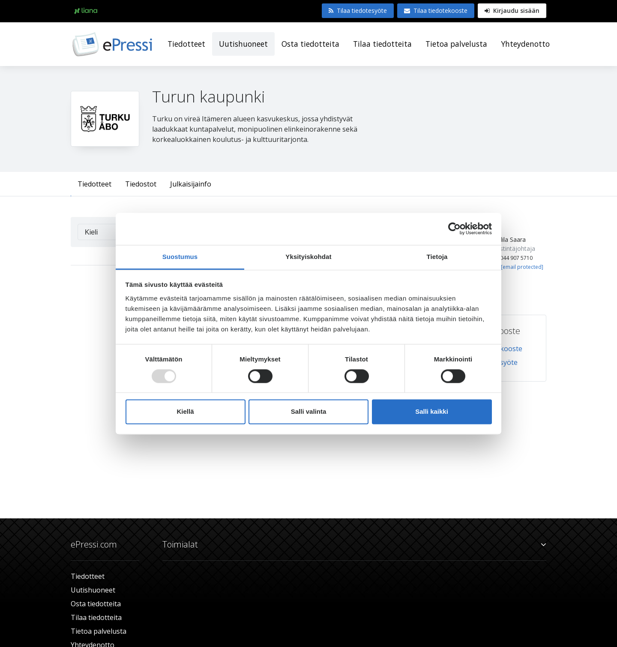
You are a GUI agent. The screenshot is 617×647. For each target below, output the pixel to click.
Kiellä (185, 411)
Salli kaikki (431, 411)
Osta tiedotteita (310, 44)
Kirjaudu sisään (512, 10)
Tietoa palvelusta (456, 44)
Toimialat (354, 544)
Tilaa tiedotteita (382, 44)
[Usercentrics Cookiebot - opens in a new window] (454, 228)
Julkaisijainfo (190, 184)
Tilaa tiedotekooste (435, 10)
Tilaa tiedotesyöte (358, 10)
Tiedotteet (186, 44)
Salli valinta (308, 411)
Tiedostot (140, 184)
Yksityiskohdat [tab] (308, 256)
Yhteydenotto (525, 44)
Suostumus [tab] (180, 256)
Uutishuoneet (243, 44)
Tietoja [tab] (437, 256)
